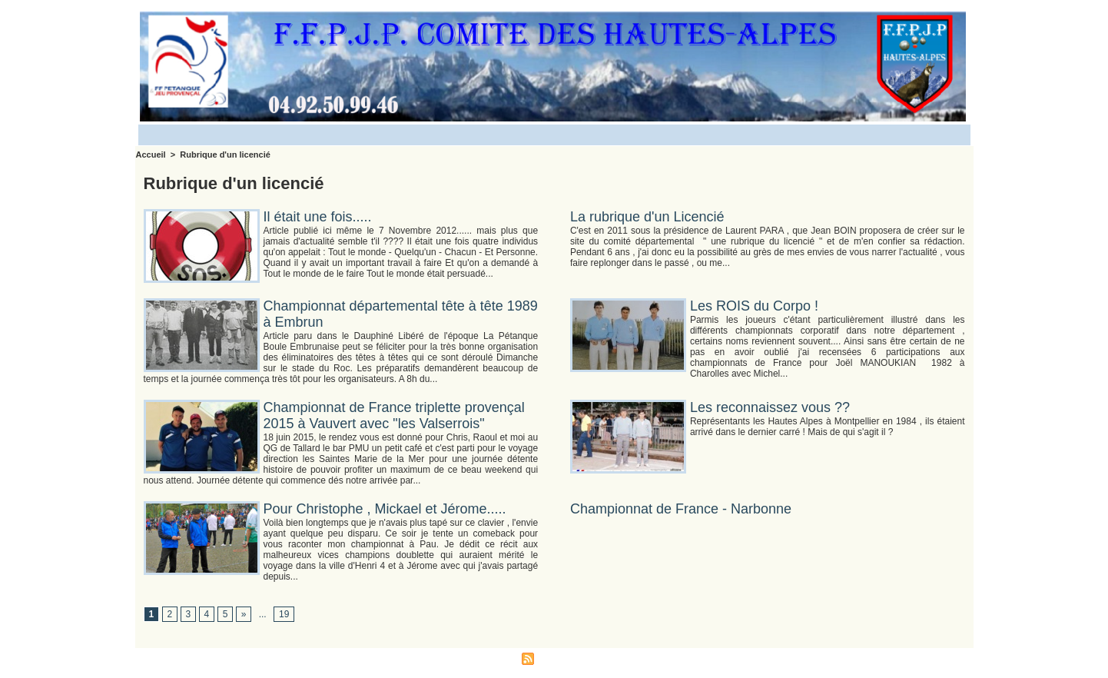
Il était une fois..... (318, 216)
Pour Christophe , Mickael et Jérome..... (385, 509)
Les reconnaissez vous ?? (770, 407)
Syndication (561, 658)
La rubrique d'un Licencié (647, 216)
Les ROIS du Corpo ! (754, 306)
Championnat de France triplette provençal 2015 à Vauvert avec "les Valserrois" (394, 415)
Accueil (151, 154)
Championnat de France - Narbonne (680, 509)
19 (284, 614)
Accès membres (481, 658)
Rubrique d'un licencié (225, 154)
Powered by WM (625, 658)
